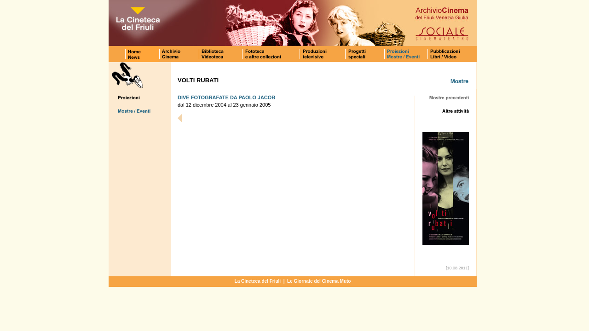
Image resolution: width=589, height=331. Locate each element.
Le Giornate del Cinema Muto (319, 281)
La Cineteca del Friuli (258, 281)
